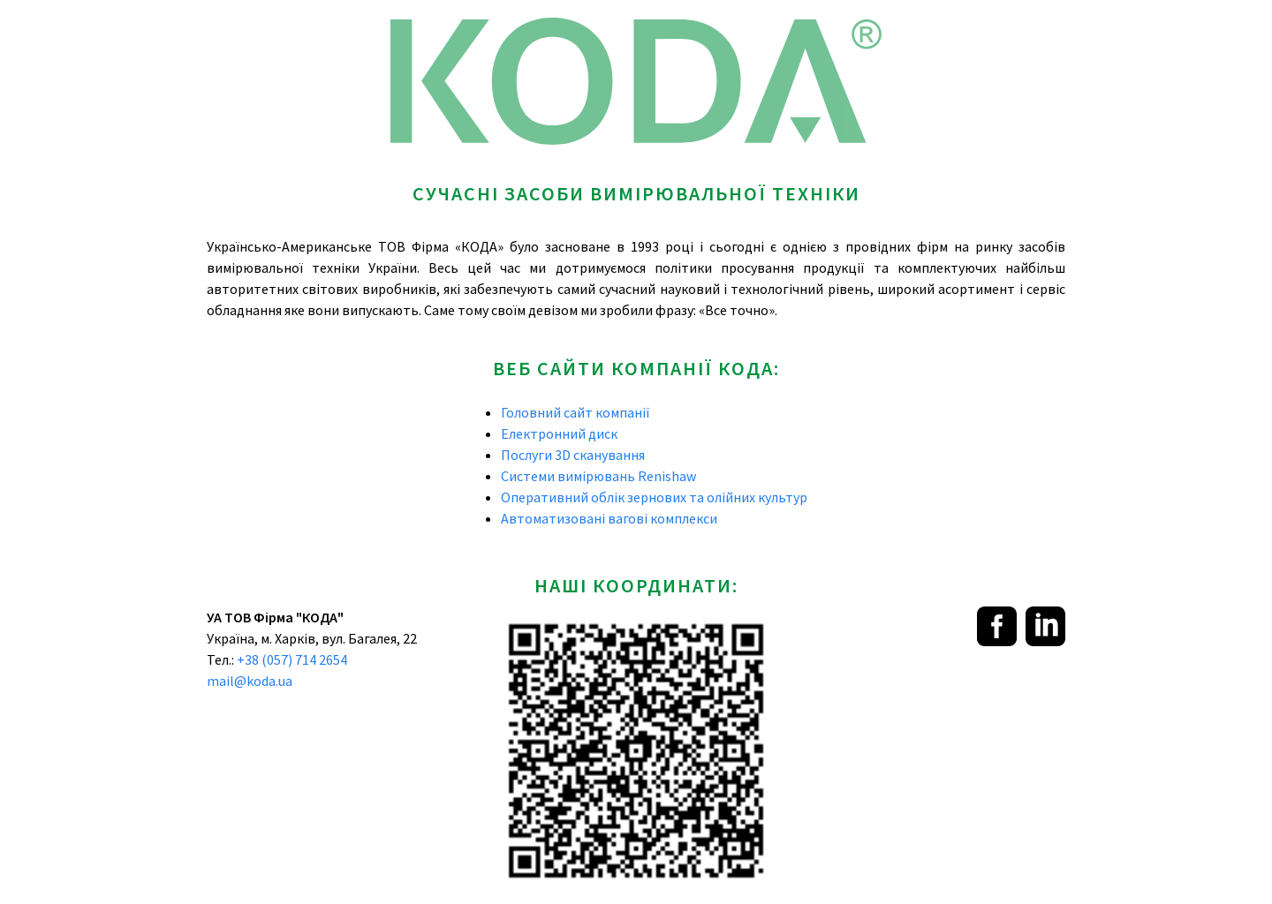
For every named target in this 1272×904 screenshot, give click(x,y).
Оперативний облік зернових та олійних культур (654, 497)
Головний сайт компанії (575, 412)
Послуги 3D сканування (573, 454)
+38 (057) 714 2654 (292, 659)
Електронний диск (559, 433)
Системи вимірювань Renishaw (598, 476)
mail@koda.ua (249, 680)
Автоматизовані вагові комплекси (609, 518)
